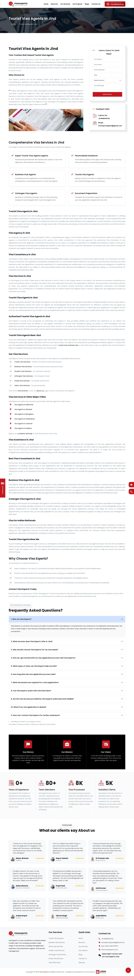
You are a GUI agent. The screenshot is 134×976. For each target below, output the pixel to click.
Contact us (83, 958)
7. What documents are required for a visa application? (35, 682)
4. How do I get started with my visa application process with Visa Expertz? (43, 658)
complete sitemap (25, 433)
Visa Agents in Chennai (23, 423)
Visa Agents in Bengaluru (24, 414)
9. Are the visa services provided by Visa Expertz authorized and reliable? (42, 699)
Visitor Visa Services (22, 385)
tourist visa (63, 345)
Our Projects (83, 950)
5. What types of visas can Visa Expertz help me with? (34, 666)
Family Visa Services (22, 381)
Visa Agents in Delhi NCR (23, 404)
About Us (82, 942)
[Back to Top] (128, 970)
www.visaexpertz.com (109, 950)
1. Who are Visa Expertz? (21, 619)
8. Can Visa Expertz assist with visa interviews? (31, 690)
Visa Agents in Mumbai (23, 409)
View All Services (54, 962)
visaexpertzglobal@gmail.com (110, 126)
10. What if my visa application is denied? (28, 707)
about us (40, 391)
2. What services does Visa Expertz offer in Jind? (32, 641)
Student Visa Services (22, 371)
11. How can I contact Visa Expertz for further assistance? (35, 715)
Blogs (80, 954)
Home (13, 24)
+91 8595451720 (104, 118)
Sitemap (82, 962)
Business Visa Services (23, 366)
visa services (23, 391)
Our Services (83, 946)
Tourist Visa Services (22, 362)
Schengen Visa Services (23, 376)
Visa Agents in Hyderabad (24, 419)
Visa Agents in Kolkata (23, 428)
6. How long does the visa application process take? (33, 674)
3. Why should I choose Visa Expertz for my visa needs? (34, 649)
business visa (73, 345)
